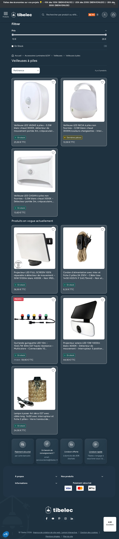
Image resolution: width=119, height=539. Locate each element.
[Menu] (114, 518)
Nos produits (67, 476)
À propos (19, 476)
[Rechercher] (43, 15)
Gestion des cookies (89, 532)
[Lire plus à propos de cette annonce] (59, 4)
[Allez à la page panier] (113, 14)
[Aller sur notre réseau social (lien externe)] (46, 518)
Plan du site (68, 536)
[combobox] (62, 15)
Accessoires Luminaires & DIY (37, 55)
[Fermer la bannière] (114, 3)
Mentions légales (53, 536)
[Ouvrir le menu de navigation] (5, 14)
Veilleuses (58, 55)
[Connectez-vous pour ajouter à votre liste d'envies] (53, 82)
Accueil (18, 55)
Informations (21, 483)
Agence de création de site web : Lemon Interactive (55, 532)
